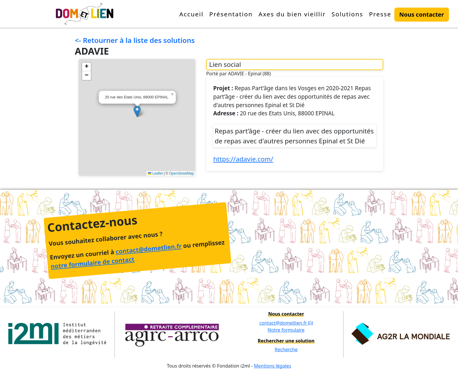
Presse (380, 14)
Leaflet (155, 173)
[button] (137, 111)
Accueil (191, 14)
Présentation (231, 14)
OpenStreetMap (181, 173)
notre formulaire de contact (92, 263)
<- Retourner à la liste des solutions (135, 40)
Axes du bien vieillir (292, 14)
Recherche (286, 349)
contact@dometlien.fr (148, 249)
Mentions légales (272, 366)
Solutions (347, 14)
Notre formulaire (286, 330)
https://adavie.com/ (243, 158)
